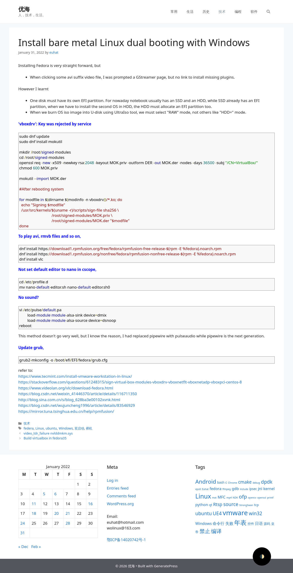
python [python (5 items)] (201, 504)
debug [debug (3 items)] (256, 482)
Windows (66, 428)
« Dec (23, 546)
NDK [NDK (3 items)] (235, 497)
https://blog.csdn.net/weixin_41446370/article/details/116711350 (77, 393)
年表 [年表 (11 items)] (240, 522)
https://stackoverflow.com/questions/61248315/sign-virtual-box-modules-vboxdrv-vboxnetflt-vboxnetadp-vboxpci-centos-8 (130, 382)
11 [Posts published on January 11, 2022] (34, 503)
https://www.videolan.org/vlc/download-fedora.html (65, 388)
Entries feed (118, 488)
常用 (174, 11)
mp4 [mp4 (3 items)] (229, 497)
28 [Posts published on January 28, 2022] (68, 523)
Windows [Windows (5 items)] (203, 523)
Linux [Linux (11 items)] (203, 496)
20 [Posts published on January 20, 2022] (56, 513)
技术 (222, 11)
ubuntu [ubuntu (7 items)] (203, 513)
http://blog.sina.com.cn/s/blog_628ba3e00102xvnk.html (69, 399)
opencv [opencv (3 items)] (252, 497)
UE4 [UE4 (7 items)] (217, 513)
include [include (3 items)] (244, 489)
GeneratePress (166, 566)
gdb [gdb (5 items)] (235, 488)
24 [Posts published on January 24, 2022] (22, 523)
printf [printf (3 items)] (270, 497)
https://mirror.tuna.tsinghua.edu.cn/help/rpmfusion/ (66, 411)
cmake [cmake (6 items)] (245, 482)
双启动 (79, 428)
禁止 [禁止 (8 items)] (205, 531)
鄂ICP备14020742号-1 (126, 539)
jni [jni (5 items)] (260, 488)
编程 (238, 11)
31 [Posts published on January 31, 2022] (22, 532)
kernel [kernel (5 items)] (268, 488)
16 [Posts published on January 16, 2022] (90, 503)
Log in (112, 480)
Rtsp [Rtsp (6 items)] (217, 504)
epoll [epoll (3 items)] (198, 489)
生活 (190, 11)
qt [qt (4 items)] (210, 505)
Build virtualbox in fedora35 (45, 438)
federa (29, 428)
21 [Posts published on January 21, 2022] (68, 513)
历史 (206, 11)
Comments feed (121, 496)
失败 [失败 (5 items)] (229, 523)
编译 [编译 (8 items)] (216, 531)
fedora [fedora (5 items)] (216, 488)
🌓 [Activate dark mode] (262, 556)
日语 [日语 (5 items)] (259, 523)
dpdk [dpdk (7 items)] (266, 482)
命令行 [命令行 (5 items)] (218, 523)
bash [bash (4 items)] (220, 482)
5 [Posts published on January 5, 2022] (44, 493)
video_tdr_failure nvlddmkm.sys (48, 433)
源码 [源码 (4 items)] (267, 523)
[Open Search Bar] (268, 11)
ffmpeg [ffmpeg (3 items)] (226, 489)
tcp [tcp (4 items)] (256, 505)
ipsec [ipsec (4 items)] (253, 489)
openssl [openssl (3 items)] (261, 497)
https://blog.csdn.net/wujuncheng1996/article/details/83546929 (76, 405)
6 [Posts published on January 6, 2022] (55, 493)
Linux (39, 428)
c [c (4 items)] (226, 482)
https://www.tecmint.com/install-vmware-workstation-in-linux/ (75, 376)
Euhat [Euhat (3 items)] (205, 489)
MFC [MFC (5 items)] (222, 497)
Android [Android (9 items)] (205, 481)
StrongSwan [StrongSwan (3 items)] (246, 505)
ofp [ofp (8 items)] (243, 496)
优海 (24, 9)
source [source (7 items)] (230, 504)
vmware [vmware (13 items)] (235, 512)
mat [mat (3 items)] (214, 497)
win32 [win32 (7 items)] (255, 513)
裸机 (89, 428)
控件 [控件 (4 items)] (251, 523)
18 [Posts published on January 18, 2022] (34, 513)
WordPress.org (120, 503)
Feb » (36, 546)
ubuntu (51, 428)
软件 (254, 11)
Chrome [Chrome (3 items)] (232, 482)
